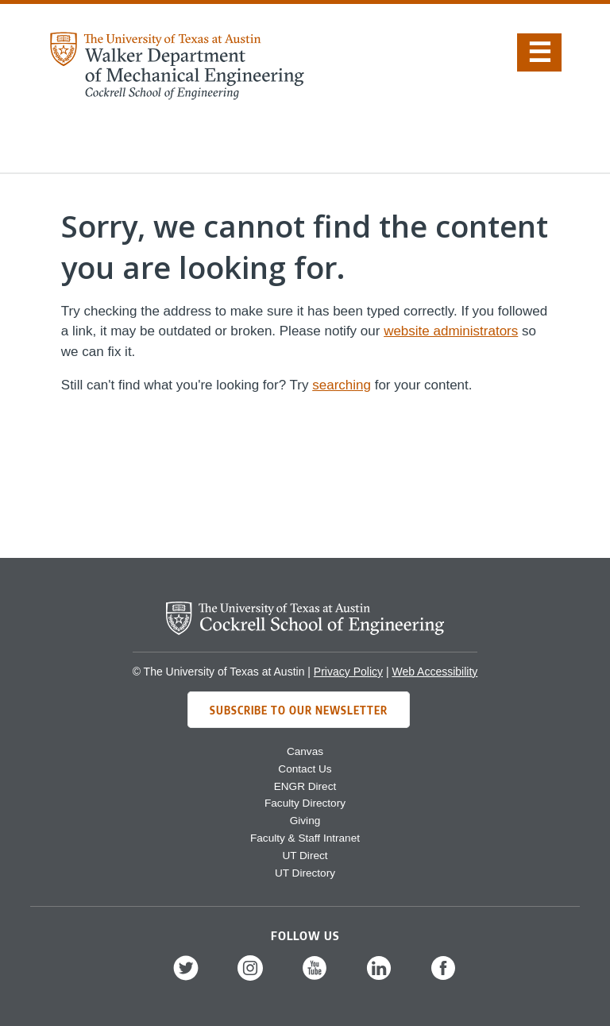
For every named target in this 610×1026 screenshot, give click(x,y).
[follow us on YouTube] (314, 978)
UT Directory (305, 873)
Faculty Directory (305, 803)
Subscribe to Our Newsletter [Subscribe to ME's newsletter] (299, 710)
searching (341, 385)
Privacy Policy (348, 671)
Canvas (305, 751)
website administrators (451, 331)
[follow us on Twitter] (186, 978)
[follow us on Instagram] (250, 978)
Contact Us (304, 769)
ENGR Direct (305, 786)
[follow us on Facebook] (443, 978)
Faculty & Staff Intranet (305, 838)
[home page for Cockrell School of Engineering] (305, 630)
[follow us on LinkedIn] (379, 978)
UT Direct (304, 855)
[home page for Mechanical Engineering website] (176, 95)
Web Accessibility (434, 671)
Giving (305, 821)
